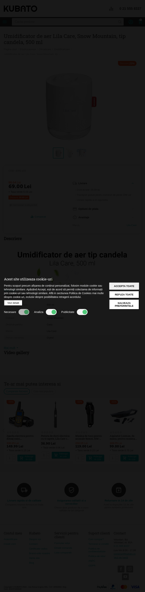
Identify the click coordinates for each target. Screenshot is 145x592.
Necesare (16, 312)
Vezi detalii (13, 302)
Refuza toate (124, 294)
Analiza (45, 312)
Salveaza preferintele (124, 304)
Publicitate (74, 312)
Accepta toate (124, 286)
